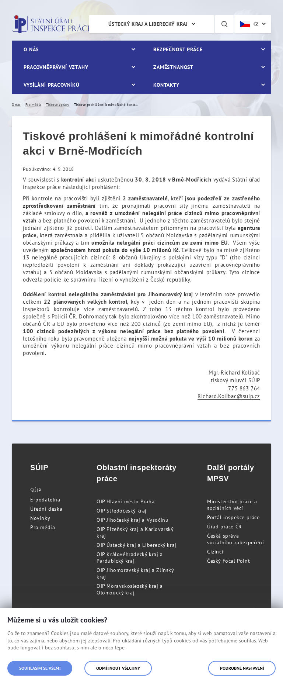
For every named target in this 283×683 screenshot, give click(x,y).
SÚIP (35, 490)
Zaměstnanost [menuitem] (173, 67)
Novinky (40, 518)
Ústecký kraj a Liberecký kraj (148, 24)
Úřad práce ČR (224, 526)
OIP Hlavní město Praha (125, 501)
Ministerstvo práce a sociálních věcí (232, 504)
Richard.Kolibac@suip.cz (229, 396)
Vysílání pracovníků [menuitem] (52, 85)
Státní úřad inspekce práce (51, 24)
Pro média (42, 527)
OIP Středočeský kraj (122, 510)
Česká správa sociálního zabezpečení (235, 539)
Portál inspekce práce (233, 517)
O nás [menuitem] (31, 49)
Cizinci (215, 551)
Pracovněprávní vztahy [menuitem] (56, 67)
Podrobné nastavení (242, 668)
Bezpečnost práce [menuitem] (177, 49)
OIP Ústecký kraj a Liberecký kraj (137, 545)
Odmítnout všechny (118, 668)
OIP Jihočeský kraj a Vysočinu (132, 520)
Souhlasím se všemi (39, 668)
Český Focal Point (228, 561)
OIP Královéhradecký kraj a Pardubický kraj (130, 557)
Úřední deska (46, 509)
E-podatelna (45, 499)
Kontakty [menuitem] (166, 85)
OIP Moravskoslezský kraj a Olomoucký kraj (130, 589)
